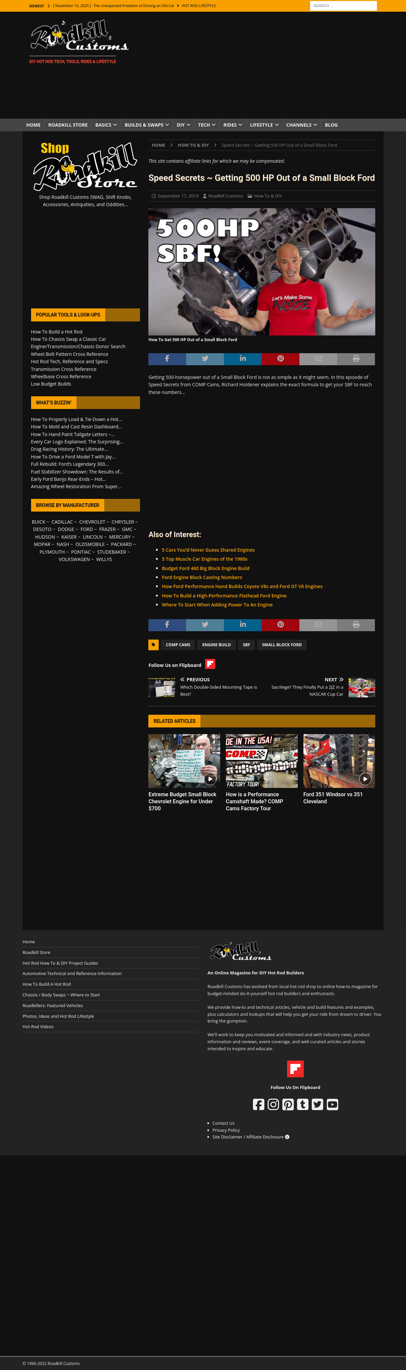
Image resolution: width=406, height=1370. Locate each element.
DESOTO (42, 529)
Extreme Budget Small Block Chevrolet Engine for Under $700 (182, 801)
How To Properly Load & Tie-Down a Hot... (76, 419)
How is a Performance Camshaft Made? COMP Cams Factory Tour (254, 801)
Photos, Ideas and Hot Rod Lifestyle (58, 1016)
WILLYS (104, 559)
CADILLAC (62, 522)
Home (33, 125)
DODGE (66, 529)
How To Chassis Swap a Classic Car (68, 339)
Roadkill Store (68, 125)
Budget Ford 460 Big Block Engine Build (205, 568)
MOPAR (42, 544)
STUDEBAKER (111, 552)
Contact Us (224, 1123)
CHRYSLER (123, 522)
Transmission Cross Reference (64, 369)
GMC (127, 529)
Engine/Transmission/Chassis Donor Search (78, 346)
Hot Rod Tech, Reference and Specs (69, 361)
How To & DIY (268, 196)
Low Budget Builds (51, 384)
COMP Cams (178, 645)
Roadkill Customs (225, 196)
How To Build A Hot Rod (47, 984)
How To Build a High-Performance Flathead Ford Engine (224, 595)
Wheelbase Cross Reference (61, 376)
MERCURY (120, 537)
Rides (230, 125)
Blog (331, 125)
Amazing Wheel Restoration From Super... (76, 486)
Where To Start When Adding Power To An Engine (217, 604)
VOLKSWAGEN (74, 559)
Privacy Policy (226, 1130)
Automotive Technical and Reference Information (72, 973)
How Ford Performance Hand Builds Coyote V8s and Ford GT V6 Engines (242, 586)
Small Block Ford (282, 645)
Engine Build (216, 645)
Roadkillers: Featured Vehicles (53, 1005)
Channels (299, 125)
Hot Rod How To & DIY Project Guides (60, 963)
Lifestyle (261, 125)
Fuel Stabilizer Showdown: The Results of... (77, 471)
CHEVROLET (92, 522)
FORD (87, 529)
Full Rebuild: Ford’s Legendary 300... (70, 464)
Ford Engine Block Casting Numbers (202, 577)
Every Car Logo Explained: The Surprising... (77, 441)
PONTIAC (81, 552)
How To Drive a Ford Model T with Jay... (73, 456)
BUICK (38, 522)
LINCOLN (93, 537)
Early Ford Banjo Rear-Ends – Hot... (68, 479)
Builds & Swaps (144, 125)
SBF (246, 645)
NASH (63, 544)
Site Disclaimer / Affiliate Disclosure (251, 1137)
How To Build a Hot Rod (57, 331)
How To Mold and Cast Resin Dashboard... (76, 426)
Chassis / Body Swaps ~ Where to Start (61, 995)
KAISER (69, 537)
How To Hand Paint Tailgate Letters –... (73, 434)
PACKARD (121, 544)
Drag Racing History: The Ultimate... (69, 449)
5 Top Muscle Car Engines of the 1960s (204, 559)
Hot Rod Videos (38, 1026)
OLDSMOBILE (90, 544)
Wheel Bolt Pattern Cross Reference (70, 354)
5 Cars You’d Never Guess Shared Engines (208, 550)
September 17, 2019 (178, 196)
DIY (181, 125)
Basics (103, 125)
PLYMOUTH (52, 552)
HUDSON (45, 537)
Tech (204, 125)
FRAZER (107, 529)
